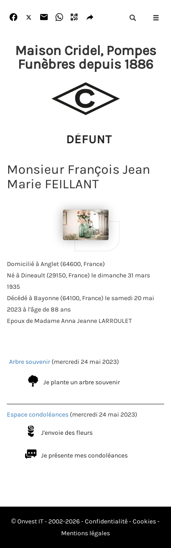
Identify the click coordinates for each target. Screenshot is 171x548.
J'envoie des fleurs (67, 433)
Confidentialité (106, 521)
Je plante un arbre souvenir (81, 382)
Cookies (144, 521)
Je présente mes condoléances (84, 455)
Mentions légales (85, 533)
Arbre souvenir (29, 362)
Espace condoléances (37, 414)
